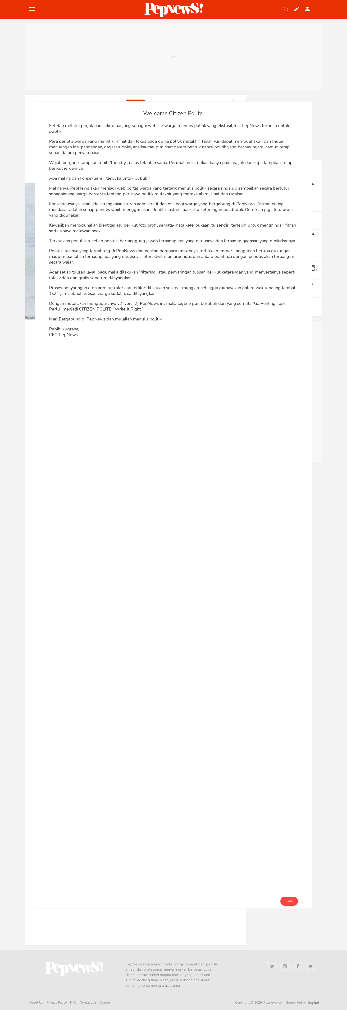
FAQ (73, 1002)
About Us (36, 1002)
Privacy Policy (56, 1002)
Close (289, 901)
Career (105, 1002)
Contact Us (88, 1002)
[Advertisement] (173, 57)
